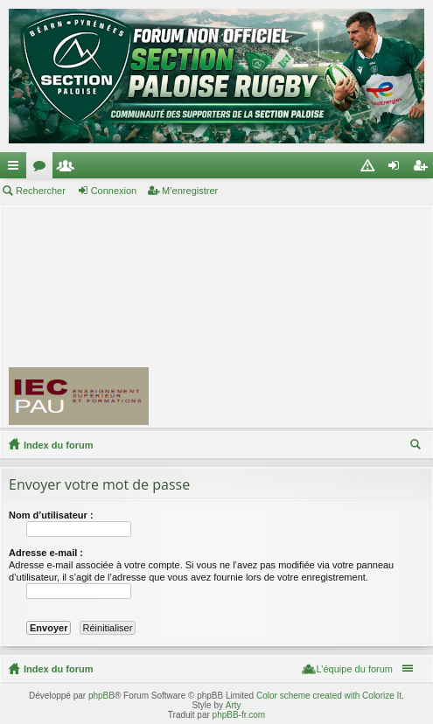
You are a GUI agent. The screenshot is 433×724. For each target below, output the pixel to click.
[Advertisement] (298, 315)
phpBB (101, 695)
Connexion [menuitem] (397, 168)
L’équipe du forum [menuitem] (355, 669)
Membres (69, 168)
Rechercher (41, 190)
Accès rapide (16, 168)
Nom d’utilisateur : (51, 515)
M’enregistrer (190, 190)
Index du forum (58, 445)
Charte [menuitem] (371, 168)
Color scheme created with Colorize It (329, 695)
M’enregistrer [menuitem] (424, 168)
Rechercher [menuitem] (417, 447)
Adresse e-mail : (46, 552)
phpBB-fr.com (239, 715)
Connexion (114, 190)
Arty (233, 705)
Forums (42, 168)
